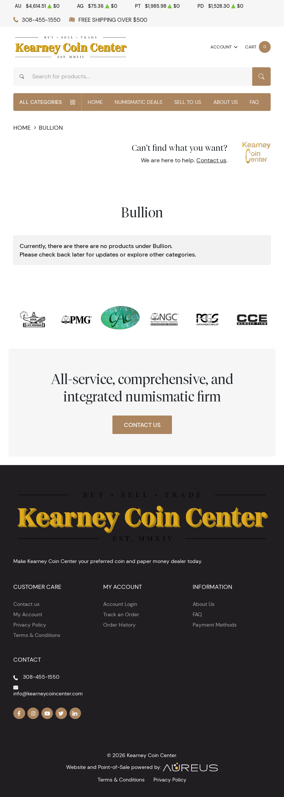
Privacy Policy (29, 624)
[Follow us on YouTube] (47, 713)
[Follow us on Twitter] (61, 713)
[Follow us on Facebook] (19, 713)
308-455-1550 (41, 19)
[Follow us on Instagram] (33, 713)
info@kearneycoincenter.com (48, 693)
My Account (27, 614)
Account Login (120, 604)
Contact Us (142, 424)
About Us (225, 102)
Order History (119, 624)
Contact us (211, 160)
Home (95, 102)
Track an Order (121, 614)
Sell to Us (187, 102)
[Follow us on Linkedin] (75, 713)
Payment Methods (215, 624)
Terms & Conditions (36, 635)
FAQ (254, 102)
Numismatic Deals (138, 102)
